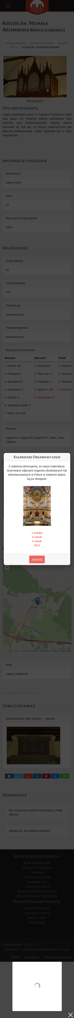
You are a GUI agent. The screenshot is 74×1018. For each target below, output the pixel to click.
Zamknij (37, 559)
